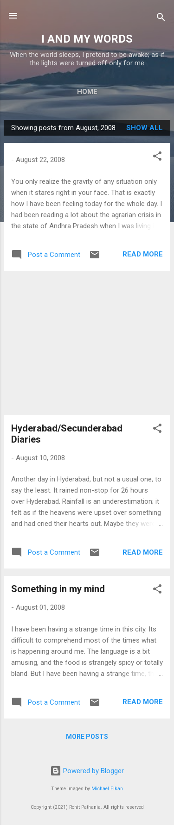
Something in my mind (58, 588)
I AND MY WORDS (87, 38)
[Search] (161, 19)
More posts (87, 736)
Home (87, 92)
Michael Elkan (107, 789)
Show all (144, 128)
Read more (142, 254)
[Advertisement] (87, 343)
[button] (157, 157)
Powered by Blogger (87, 771)
